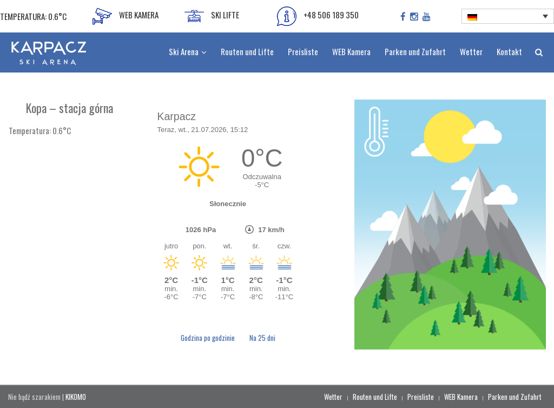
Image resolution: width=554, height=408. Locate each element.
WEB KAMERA (126, 16)
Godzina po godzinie (208, 337)
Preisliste (420, 396)
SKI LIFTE (211, 16)
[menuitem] (507, 16)
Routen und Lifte (375, 396)
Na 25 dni (262, 337)
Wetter (333, 396)
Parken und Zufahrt (515, 396)
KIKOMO (75, 396)
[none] (507, 16)
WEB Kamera (461, 396)
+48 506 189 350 (318, 16)
